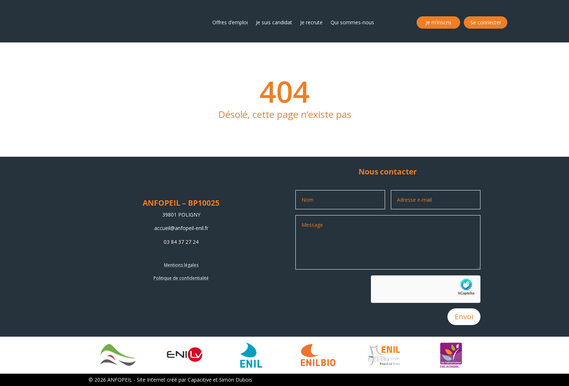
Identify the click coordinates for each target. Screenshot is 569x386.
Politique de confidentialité (181, 278)
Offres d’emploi (230, 22)
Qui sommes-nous (352, 22)
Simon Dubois (235, 379)
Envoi (464, 316)
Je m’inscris (438, 22)
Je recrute (311, 22)
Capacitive (200, 379)
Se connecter (485, 22)
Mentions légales (181, 265)
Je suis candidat (274, 22)
